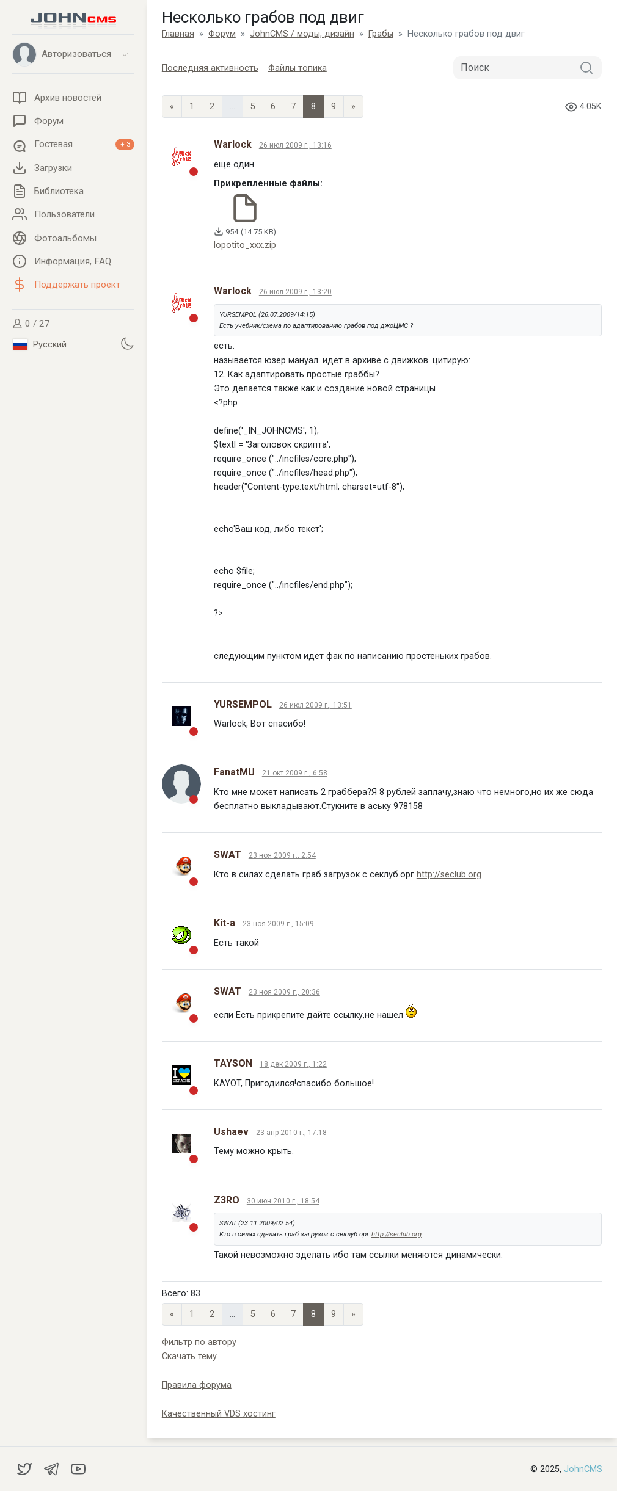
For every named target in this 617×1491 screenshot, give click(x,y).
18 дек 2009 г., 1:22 (293, 1064)
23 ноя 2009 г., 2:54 (282, 855)
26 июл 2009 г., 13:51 (315, 705)
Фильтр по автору (199, 1342)
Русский (40, 344)
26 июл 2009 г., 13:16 (295, 145)
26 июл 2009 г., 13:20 (295, 292)
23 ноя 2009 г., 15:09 (278, 924)
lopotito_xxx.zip (245, 245)
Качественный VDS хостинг (219, 1414)
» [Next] (353, 106)
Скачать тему (189, 1356)
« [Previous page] (172, 106)
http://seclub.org (449, 874)
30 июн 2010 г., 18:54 (283, 1201)
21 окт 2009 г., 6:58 (294, 773)
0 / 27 (31, 323)
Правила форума (197, 1385)
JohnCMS (583, 1469)
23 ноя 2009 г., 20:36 (284, 992)
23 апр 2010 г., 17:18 (291, 1132)
